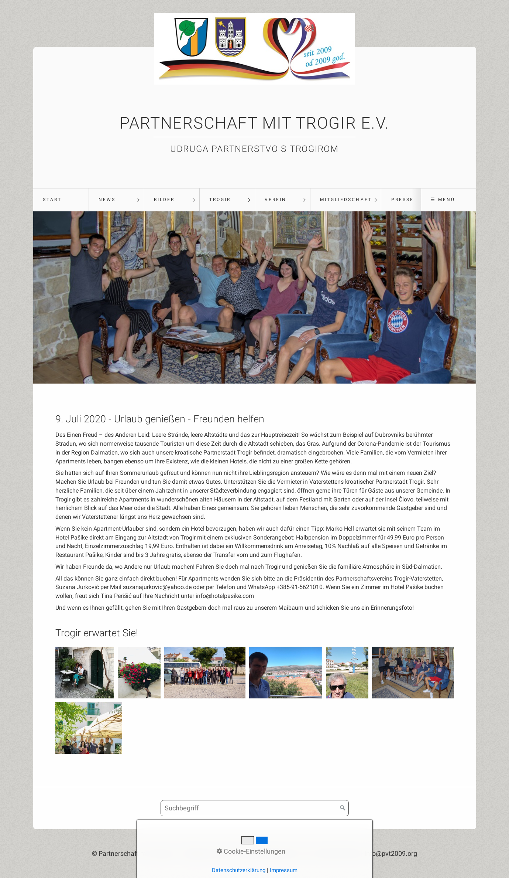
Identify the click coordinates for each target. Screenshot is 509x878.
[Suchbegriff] (255, 808)
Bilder (164, 199)
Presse (402, 199)
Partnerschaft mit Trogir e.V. (254, 123)
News (107, 199)
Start (52, 199)
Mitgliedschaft (346, 199)
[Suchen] (343, 808)
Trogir (220, 199)
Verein (275, 199)
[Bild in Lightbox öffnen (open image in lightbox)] (84, 672)
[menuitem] (61, 199)
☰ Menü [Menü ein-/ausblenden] (443, 199)
